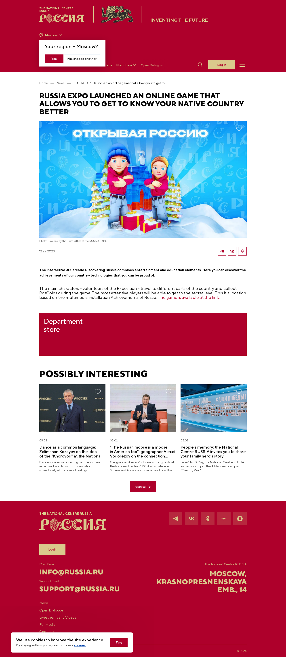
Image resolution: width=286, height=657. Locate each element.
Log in (221, 65)
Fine (119, 642)
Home (43, 83)
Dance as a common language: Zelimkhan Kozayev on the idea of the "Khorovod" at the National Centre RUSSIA (70, 451)
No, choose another (82, 58)
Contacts (46, 632)
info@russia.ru (71, 572)
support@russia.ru (73, 589)
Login (52, 549)
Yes (54, 58)
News (61, 83)
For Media (47, 624)
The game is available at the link (188, 297)
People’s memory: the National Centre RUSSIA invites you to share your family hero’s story (213, 451)
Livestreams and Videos (57, 617)
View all (143, 487)
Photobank (126, 65)
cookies (80, 645)
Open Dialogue (152, 65)
